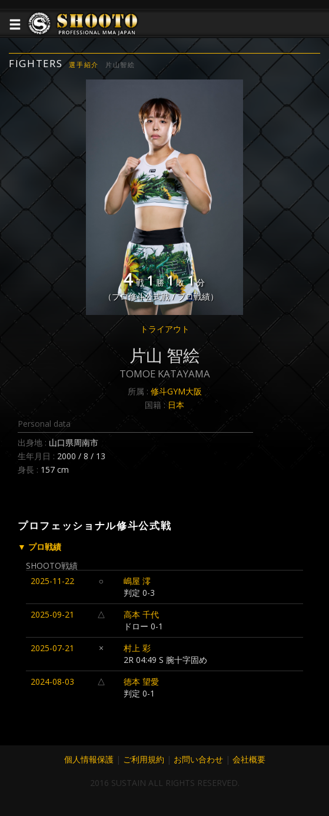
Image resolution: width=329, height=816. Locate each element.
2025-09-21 (52, 614)
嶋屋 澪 (137, 580)
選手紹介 (84, 64)
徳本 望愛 (141, 681)
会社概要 (248, 759)
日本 (176, 404)
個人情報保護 (89, 759)
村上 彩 (137, 648)
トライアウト (165, 328)
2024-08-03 (52, 681)
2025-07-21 (52, 648)
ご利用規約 (143, 759)
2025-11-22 (52, 580)
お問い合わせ (198, 759)
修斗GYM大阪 (176, 391)
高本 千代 (141, 614)
